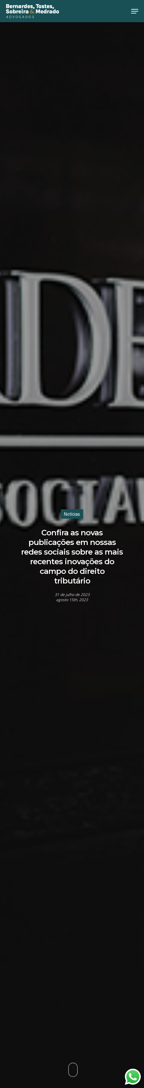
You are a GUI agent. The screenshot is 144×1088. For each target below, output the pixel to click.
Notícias (72, 514)
